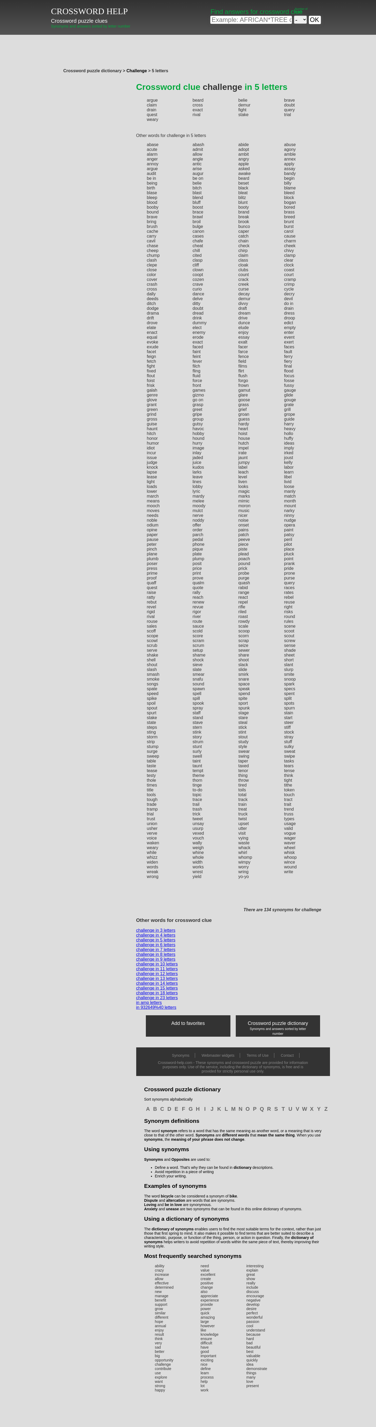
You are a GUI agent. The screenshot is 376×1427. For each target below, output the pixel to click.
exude (153, 347)
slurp (289, 669)
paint (289, 530)
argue (152, 100)
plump (198, 558)
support (161, 1304)
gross (152, 419)
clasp (198, 260)
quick (205, 1313)
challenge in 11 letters (157, 969)
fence (243, 356)
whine (198, 852)
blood (152, 202)
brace (198, 212)
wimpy (244, 862)
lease (152, 477)
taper (243, 761)
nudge (290, 520)
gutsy (198, 424)
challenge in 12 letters (157, 973)
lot (203, 1386)
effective (162, 1283)
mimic (244, 501)
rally (196, 592)
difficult (206, 1343)
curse (243, 289)
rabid (243, 587)
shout (152, 664)
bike (233, 1196)
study (243, 741)
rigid (151, 611)
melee (198, 501)
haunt (152, 428)
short (289, 660)
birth (151, 188)
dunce (244, 322)
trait (287, 804)
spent (289, 693)
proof (152, 578)
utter (242, 828)
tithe (288, 785)
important (208, 1356)
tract (288, 799)
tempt (198, 770)
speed (153, 693)
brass (289, 212)
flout (151, 375)
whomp (245, 857)
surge (152, 751)
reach (198, 597)
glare (243, 395)
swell (197, 756)
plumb (153, 558)
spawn (199, 688)
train (242, 804)
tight (288, 780)
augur (198, 173)
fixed (151, 371)
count (243, 274)
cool (249, 1326)
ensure (206, 1339)
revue (198, 607)
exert (289, 342)
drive (243, 318)
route (197, 621)
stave (198, 722)
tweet (198, 818)
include (252, 1287)
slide (242, 669)
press (152, 568)
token (289, 790)
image (198, 448)
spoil (151, 703)
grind (152, 414)
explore (161, 1377)
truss (289, 814)
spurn (289, 708)
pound (244, 563)
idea (249, 1364)
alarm (152, 154)
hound (199, 438)
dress (289, 313)
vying (243, 838)
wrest (198, 871)
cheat (198, 245)
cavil (151, 241)
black (243, 188)
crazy (159, 1270)
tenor (243, 770)
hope (159, 1321)
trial (287, 114)
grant (152, 404)
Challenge (137, 70)
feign (151, 356)
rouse (152, 621)
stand (198, 717)
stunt (197, 746)
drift (150, 318)
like (203, 1330)
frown (243, 385)
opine (152, 530)
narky (289, 510)
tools (151, 794)
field (242, 361)
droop (289, 318)
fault (288, 351)
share (243, 655)
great (250, 1274)
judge (152, 462)
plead (243, 554)
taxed (243, 766)
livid (288, 481)
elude (243, 327)
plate (197, 554)
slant (288, 664)
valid (288, 828)
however (208, 1326)
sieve (198, 664)
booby (153, 207)
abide (243, 144)
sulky (289, 746)
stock (289, 732)
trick (196, 814)
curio (197, 289)
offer (197, 525)
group (198, 419)
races (289, 587)
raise (151, 592)
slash (152, 669)
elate (151, 327)
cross (198, 105)
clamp (290, 255)
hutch (243, 443)
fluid (196, 375)
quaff (151, 583)
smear (198, 674)
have (205, 1347)
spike (152, 698)
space (244, 684)
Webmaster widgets (218, 1055)
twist (242, 818)
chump (153, 255)
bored (289, 207)
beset (243, 183)
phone (199, 544)
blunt (243, 202)
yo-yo (243, 876)
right (288, 607)
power (206, 1309)
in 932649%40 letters (156, 1007)
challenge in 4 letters (156, 935)
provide (207, 1304)
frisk (151, 385)
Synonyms (180, 1055)
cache (152, 231)
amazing (208, 1317)
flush (243, 375)
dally (151, 294)
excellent (208, 1274)
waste (244, 843)
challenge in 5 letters (156, 940)
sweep (153, 756)
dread (198, 313)
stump (153, 746)
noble (152, 520)
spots (289, 703)
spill (196, 698)
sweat (289, 751)
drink (197, 318)
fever (197, 361)
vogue (290, 833)
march (153, 496)
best (249, 1351)
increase (162, 1274)
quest (152, 114)
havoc (198, 428)
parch (198, 534)
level (242, 477)
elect (197, 327)
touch (289, 794)
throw (243, 780)
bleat (243, 192)
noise (243, 520)
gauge (290, 390)
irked (289, 453)
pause (153, 539)
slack (243, 664)
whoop (290, 857)
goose (244, 400)
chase (152, 245)
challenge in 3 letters (156, 930)
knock (152, 467)
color (151, 274)
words (152, 867)
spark (289, 684)
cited (197, 255)
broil (197, 221)
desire (251, 1309)
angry (243, 159)
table (151, 761)
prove (198, 578)
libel (288, 477)
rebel (289, 597)
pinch (152, 549)
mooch (153, 505)
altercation (175, 1200)
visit (242, 833)
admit (198, 149)
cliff (196, 265)
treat (242, 809)
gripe (197, 414)
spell (197, 693)
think (288, 775)
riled (242, 611)
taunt (197, 766)
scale (243, 626)
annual (160, 1326)
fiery (288, 361)
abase (153, 144)
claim (152, 105)
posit (197, 563)
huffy (288, 438)
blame (290, 188)
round (289, 616)
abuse (290, 144)
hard (250, 1339)
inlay (197, 453)
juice (197, 462)
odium (153, 525)
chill (196, 250)
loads (152, 486)
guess (244, 419)
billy (288, 183)
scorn (243, 636)
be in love (173, 1205)
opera (289, 525)
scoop (244, 631)
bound (153, 212)
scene (290, 626)
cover (152, 279)
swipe (289, 756)
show (250, 1279)
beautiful (253, 1347)
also (204, 1291)
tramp (152, 809)
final (288, 366)
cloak (243, 265)
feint (197, 356)
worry (243, 867)
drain (152, 110)
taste (151, 766)
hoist (243, 433)
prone (289, 573)
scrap (243, 640)
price (197, 568)
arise (197, 168)
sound (198, 684)
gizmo (198, 395)
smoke (153, 679)
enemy (199, 332)
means (153, 501)
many (251, 1377)
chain (243, 241)
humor (153, 443)
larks (197, 472)
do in (289, 303)
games (199, 390)
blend (198, 197)
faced (198, 347)
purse (289, 578)
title (150, 790)
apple (243, 164)
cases (198, 236)
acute (152, 149)
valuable (253, 1356)
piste (243, 549)
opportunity (164, 1360)
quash (244, 583)
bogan (290, 202)
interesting (255, 1266)
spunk (244, 708)
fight (242, 110)
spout (152, 708)
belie (243, 100)
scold (198, 631)
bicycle (167, 1196)
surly (197, 751)
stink (197, 732)
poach (244, 558)
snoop (290, 679)
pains (243, 530)
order (198, 530)
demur (244, 105)
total (242, 794)
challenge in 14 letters (157, 983)
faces (289, 347)
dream (244, 313)
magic (244, 491)
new (158, 1291)
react (243, 597)
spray (198, 708)
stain (288, 713)
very (158, 1343)
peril (288, 539)
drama (153, 313)
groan (243, 414)
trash (197, 809)
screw (289, 640)
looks (243, 486)
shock (198, 660)
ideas (289, 443)
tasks (289, 761)
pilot (288, 544)
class (243, 260)
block (289, 197)
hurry (197, 443)
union (152, 823)
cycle (289, 289)
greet (197, 409)
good (205, 1351)
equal (152, 337)
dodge (153, 308)
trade (152, 804)
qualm (198, 583)
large (205, 1321)
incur (151, 453)
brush (152, 226)
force (197, 380)
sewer (244, 650)
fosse (289, 380)
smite (289, 674)
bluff (197, 202)
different (161, 1317)
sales (152, 626)
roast (243, 616)
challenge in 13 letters (157, 978)
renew (198, 602)
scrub (152, 645)
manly (290, 491)
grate (289, 404)
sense (290, 645)
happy (160, 1390)
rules (289, 621)
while (152, 852)
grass (243, 404)
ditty (196, 303)
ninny (289, 515)
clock (289, 265)
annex (290, 159)
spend (244, 693)
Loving (150, 1205)
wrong (153, 876)
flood (289, 371)
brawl (198, 217)
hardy (243, 424)
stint (242, 732)
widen (152, 862)
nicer (243, 515)
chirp (243, 250)
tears (289, 766)
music (244, 510)
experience (210, 1300)
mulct (198, 510)
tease (152, 770)
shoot (243, 660)
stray (289, 737)
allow (197, 154)
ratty (151, 597)
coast (289, 270)
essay (244, 337)
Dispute (151, 1200)
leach (243, 472)
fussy (289, 385)
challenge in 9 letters (156, 959)
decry (289, 294)
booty (243, 207)
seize (243, 645)
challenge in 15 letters (157, 988)
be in (151, 178)
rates (289, 592)
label (243, 467)
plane (152, 554)
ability (160, 1266)
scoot (289, 631)
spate (152, 688)
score (198, 636)
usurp (198, 828)
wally (197, 843)
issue (152, 457)
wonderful (254, 1317)
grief (242, 409)
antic (197, 164)
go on (198, 400)
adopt (243, 149)
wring (243, 871)
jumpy (244, 462)
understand (255, 1330)
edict (288, 322)
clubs (243, 270)
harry (289, 424)
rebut (152, 602)
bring (152, 221)
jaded (198, 457)
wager (290, 838)
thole (151, 780)
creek (243, 284)
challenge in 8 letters (156, 954)
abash (198, 144)
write (288, 871)
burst (289, 226)
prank (289, 563)
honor (152, 438)
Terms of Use (257, 1055)
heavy (290, 428)
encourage (255, 1296)
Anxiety (151, 1209)
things (251, 1373)
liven (242, 481)
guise (152, 424)
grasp (198, 404)
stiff (287, 727)
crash (152, 284)
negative (253, 1300)
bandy (290, 173)
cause (290, 236)
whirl (242, 852)
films (242, 366)
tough (152, 799)
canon (198, 231)
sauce (198, 626)
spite (243, 698)
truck (243, 814)
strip (151, 741)
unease (172, 1209)
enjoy (243, 332)
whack (244, 847)
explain (252, 1270)
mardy (198, 496)
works (198, 867)
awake (244, 173)
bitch (197, 188)
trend (289, 809)
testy (151, 775)
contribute (163, 1369)
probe (243, 573)
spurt (152, 713)
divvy (243, 303)
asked (244, 168)
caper (243, 231)
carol (289, 231)
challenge (163, 1364)
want (159, 1381)
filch (196, 366)
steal (243, 722)
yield (197, 876)
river (197, 616)
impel (243, 448)
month (290, 501)
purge (243, 578)
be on (198, 178)
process (207, 1377)
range (243, 592)
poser (152, 563)
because (253, 1334)
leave (198, 477)
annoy (153, 164)
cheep (153, 250)
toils (242, 790)
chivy (289, 250)
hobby (198, 433)
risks (288, 611)
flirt (241, 371)
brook (243, 221)
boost (198, 207)
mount (290, 505)
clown (198, 270)
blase (152, 192)
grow (159, 1309)
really (250, 1283)
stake (243, 114)
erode (198, 337)
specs (289, 688)
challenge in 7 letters (156, 949)
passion (252, 1321)
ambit (243, 154)
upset (243, 823)
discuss (252, 1291)
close (152, 270)
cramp (290, 279)
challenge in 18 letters (157, 993)
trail (196, 804)
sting (151, 732)
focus (289, 375)
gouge (290, 400)
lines (197, 481)
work (205, 1390)
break (243, 217)
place (289, 549)
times (152, 785)
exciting (207, 1360)
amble (290, 154)
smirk (243, 674)
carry (152, 236)
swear (244, 751)
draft (242, 308)
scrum (198, 645)
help (204, 1381)
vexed (198, 833)
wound (290, 867)
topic (197, 794)
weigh (198, 847)
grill (287, 409)
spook (198, 703)
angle (198, 159)
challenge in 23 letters (157, 997)
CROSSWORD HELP (89, 11)
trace (197, 799)
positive (207, 1283)
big (157, 1356)
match (290, 496)
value (205, 1270)
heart (243, 428)
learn (289, 472)
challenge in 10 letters (157, 964)
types (289, 818)
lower (152, 491)
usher (152, 828)
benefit (160, 1300)
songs (152, 684)
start (288, 717)
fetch (151, 361)
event (289, 337)
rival (196, 114)
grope (289, 414)
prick (243, 568)
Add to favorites (188, 1023)
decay (244, 294)
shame (199, 655)
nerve (198, 515)
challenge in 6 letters (156, 945)
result (159, 1334)
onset (243, 525)
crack (243, 279)
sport (243, 703)
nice (204, 1364)
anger (152, 159)
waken (153, 843)
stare (243, 717)
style (242, 746)
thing (243, 775)
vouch (198, 838)
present (252, 1386)
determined (164, 1287)
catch (243, 236)
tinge (197, 785)
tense (289, 770)
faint (197, 351)
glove (152, 400)
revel (151, 607)
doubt (289, 105)
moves (153, 510)
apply (289, 164)
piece (243, 544)
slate (197, 669)
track (243, 799)
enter (289, 332)
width (198, 862)
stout (243, 737)
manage (162, 1296)
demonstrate (256, 1369)
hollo (288, 433)
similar (160, 1313)
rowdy (244, 621)
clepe (152, 265)
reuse (289, 602)
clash (152, 260)
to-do (197, 790)
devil (288, 298)
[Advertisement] (188, 50)
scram (198, 640)
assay (289, 168)
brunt (289, 221)
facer (243, 347)
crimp (289, 284)
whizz (152, 857)
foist (151, 380)
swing (243, 756)
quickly (252, 1360)
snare (243, 679)
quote (198, 587)
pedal (198, 539)
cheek (290, 245)
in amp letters (149, 1002)
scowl (152, 640)
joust (288, 457)
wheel (289, 847)
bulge (198, 226)
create (206, 1279)
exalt (243, 342)
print (197, 573)
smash (153, 674)
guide (289, 419)
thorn (197, 780)
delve (198, 298)
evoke (152, 342)
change (207, 1287)
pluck (289, 554)
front (197, 385)
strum (198, 741)
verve (152, 833)
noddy (198, 520)
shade (290, 650)
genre (152, 395)
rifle (241, 607)
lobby (198, 486)
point (289, 558)
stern (197, 727)
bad (249, 1343)
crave (198, 284)
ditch (151, 303)
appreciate (209, 1296)
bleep (152, 197)
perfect (252, 1313)
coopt (198, 274)
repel (243, 602)
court (289, 274)
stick (242, 727)
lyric (196, 491)
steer (289, 722)
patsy (289, 534)
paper (152, 534)
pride (289, 568)
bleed (289, 192)
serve (152, 650)
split (288, 698)
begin (289, 178)
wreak (152, 871)
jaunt (243, 457)
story (197, 737)
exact (198, 110)
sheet (289, 655)
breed (289, 217)
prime (152, 573)
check (244, 245)
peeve (244, 539)
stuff (288, 741)
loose (289, 486)
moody (199, 505)
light (151, 481)
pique (198, 549)
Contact (287, 1055)
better (160, 1351)
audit (151, 173)
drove (152, 322)
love (249, 1381)
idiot (151, 448)
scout (289, 636)
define (206, 1369)
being (152, 183)
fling (196, 371)
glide (288, 395)
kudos (198, 467)
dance (198, 294)
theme (198, 775)
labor (289, 467)
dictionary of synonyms (173, 1229)
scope (152, 636)
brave (289, 100)
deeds (153, 298)
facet (151, 351)
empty (290, 327)
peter (152, 544)
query (289, 110)
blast (197, 192)
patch (243, 534)
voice (152, 838)
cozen (198, 279)
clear (289, 260)
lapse (152, 472)
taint (197, 761)
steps (152, 727)
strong (160, 1386)
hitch (151, 433)
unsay (198, 823)
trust (151, 818)
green (152, 409)
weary (152, 119)
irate (242, 453)
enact (152, 332)
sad (158, 1347)
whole (198, 857)
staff (197, 713)
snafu (198, 679)
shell (151, 660)
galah (152, 390)
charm (290, 241)
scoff (151, 631)
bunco (244, 226)
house (244, 438)
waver (290, 843)
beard (198, 100)
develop (253, 1304)
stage (243, 713)
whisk (289, 852)
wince (289, 862)
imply (289, 448)
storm (152, 737)
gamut (244, 390)
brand (243, 212)
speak (244, 688)
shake (152, 655)
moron (244, 505)
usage (290, 823)
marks (244, 496)
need (205, 1266)
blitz (242, 197)
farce (243, 351)
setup (198, 650)
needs (153, 515)
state (151, 722)
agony (290, 149)
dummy (200, 322)
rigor (197, 611)
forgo (243, 380)
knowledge (210, 1334)
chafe (198, 241)
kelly (288, 462)
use (158, 1373)
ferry (288, 356)
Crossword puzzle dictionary (278, 1023)
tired (242, 785)
